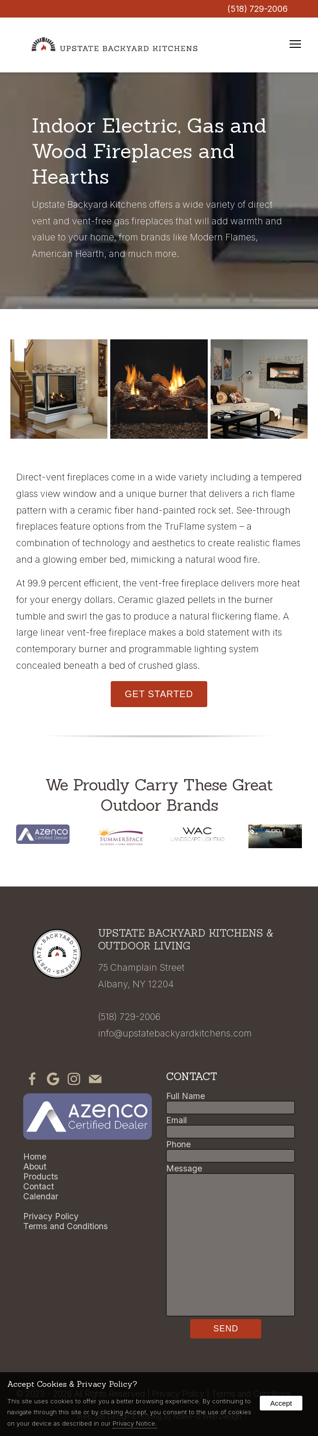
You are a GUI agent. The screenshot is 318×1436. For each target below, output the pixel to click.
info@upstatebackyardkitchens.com (175, 1033)
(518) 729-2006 (257, 9)
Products (40, 1176)
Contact (38, 1186)
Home (34, 1156)
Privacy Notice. (135, 1423)
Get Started (159, 694)
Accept (281, 1403)
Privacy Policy (51, 1216)
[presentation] (32, 1081)
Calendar (40, 1196)
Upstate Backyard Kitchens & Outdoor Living (185, 939)
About (34, 1166)
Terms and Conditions (65, 1226)
